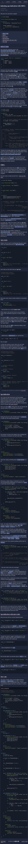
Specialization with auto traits (10, 40)
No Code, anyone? (13, 404)
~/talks (14, 1)
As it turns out (4, 222)
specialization (11, 579)
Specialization (6, 38)
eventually (13, 232)
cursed (2, 10)
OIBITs (4, 35)
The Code (5, 41)
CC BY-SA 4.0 (13, 841)
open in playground (5, 688)
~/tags (19, 1)
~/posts (8, 1)
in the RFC (23, 390)
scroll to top (24, 841)
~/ (2, 1)
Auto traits (5, 36)
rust (6, 10)
